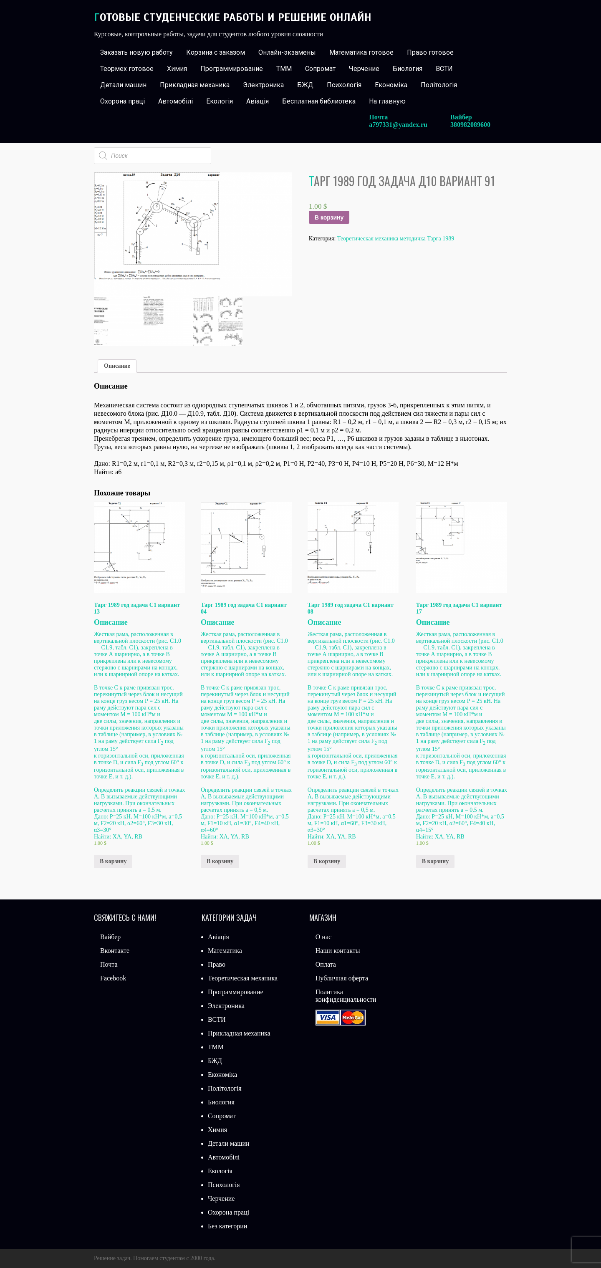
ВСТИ (444, 69)
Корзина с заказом (215, 52)
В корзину (329, 217)
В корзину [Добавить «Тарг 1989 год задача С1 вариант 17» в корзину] (435, 861)
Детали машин (123, 85)
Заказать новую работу (136, 52)
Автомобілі (175, 101)
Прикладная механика (195, 85)
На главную (387, 101)
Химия (177, 69)
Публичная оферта (342, 978)
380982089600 (470, 124)
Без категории (227, 1226)
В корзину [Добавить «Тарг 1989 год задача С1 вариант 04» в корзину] (220, 861)
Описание (117, 366)
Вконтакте (114, 950)
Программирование (231, 69)
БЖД (305, 85)
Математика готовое (361, 52)
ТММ (284, 69)
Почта (108, 964)
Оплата (326, 964)
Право (216, 964)
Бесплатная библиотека (319, 101)
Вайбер (110, 936)
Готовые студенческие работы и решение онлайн (232, 17)
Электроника (263, 85)
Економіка (391, 85)
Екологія (219, 101)
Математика (225, 950)
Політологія (439, 85)
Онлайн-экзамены (287, 52)
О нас (323, 936)
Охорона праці (122, 101)
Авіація (257, 101)
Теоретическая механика (243, 978)
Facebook (113, 978)
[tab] (117, 366)
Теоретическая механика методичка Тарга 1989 (395, 238)
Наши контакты (338, 950)
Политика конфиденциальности (346, 995)
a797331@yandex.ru (398, 124)
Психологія (344, 85)
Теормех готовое (127, 69)
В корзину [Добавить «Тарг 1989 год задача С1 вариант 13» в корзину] (113, 861)
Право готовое (430, 52)
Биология (407, 69)
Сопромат (320, 69)
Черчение (364, 69)
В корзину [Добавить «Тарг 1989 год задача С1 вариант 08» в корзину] (326, 861)
